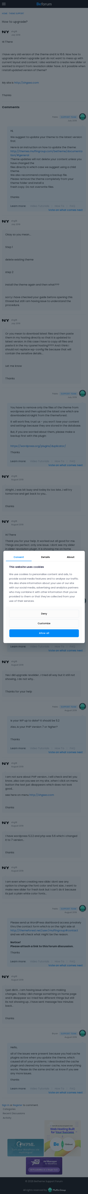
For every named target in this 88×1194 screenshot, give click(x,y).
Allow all (44, 633)
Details (45, 557)
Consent (19, 557)
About (70, 557)
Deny (44, 613)
